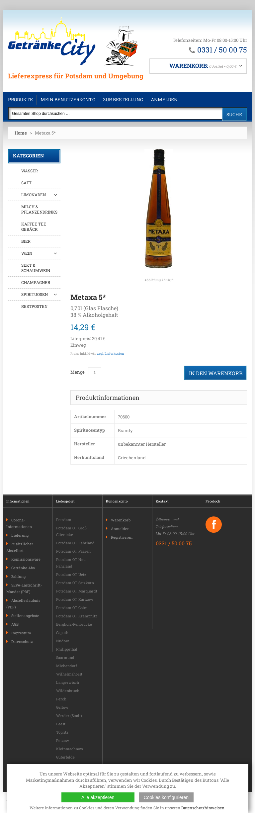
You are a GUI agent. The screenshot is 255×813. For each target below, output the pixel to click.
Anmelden (164, 99)
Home (21, 133)
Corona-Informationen (19, 523)
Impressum (21, 632)
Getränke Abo (23, 567)
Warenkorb (120, 519)
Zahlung (18, 576)
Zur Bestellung (123, 99)
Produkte (20, 99)
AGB (15, 624)
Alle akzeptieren (98, 797)
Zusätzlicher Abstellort (19, 547)
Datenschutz (22, 641)
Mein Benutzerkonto (68, 99)
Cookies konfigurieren (166, 797)
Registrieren (121, 537)
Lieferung (20, 535)
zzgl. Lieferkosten (110, 353)
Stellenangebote (25, 615)
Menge (77, 372)
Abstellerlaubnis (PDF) (23, 603)
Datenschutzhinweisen (202, 807)
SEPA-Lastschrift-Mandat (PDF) (24, 588)
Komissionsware (26, 559)
